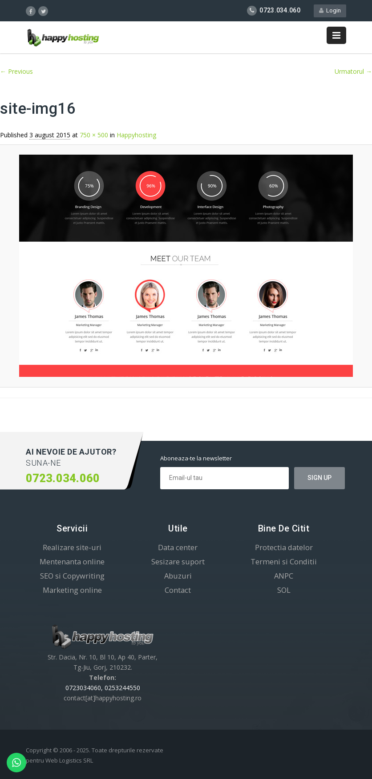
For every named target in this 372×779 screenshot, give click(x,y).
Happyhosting (136, 135)
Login (330, 10)
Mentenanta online (72, 561)
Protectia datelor (284, 547)
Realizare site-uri (72, 547)
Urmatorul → (353, 71)
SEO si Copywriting (72, 576)
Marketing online (72, 590)
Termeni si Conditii (284, 561)
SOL (284, 590)
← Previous (16, 71)
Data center (178, 547)
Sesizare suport (178, 561)
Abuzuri (178, 576)
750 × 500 (94, 135)
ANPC (283, 576)
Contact (178, 590)
